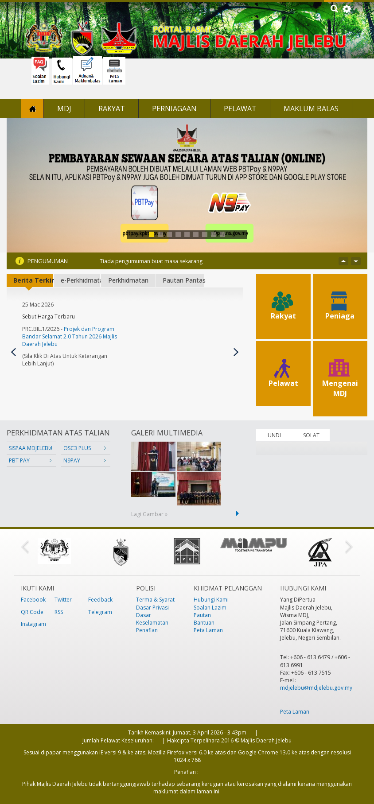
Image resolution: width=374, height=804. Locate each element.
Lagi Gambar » (149, 514)
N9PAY (71, 460)
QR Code (32, 612)
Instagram (33, 624)
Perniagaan (174, 108)
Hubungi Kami (211, 599)
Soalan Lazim (210, 607)
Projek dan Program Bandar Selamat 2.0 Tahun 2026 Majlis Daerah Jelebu (69, 336)
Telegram (100, 612)
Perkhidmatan (128, 280)
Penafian (147, 630)
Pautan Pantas (183, 280)
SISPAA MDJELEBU (30, 448)
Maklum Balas (311, 108)
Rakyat (111, 108)
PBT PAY (19, 460)
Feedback (100, 599)
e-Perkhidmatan (81, 280)
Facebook (33, 599)
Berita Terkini (33, 280)
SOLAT (311, 435)
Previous (13, 352)
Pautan (202, 615)
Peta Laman (208, 630)
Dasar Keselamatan (152, 618)
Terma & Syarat (155, 599)
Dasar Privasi (152, 607)
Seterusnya (236, 352)
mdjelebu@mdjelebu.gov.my (316, 687)
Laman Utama (32, 108)
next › (239, 513)
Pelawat (240, 108)
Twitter (63, 599)
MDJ (64, 108)
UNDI (274, 435)
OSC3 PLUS (77, 448)
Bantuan (204, 622)
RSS (59, 612)
